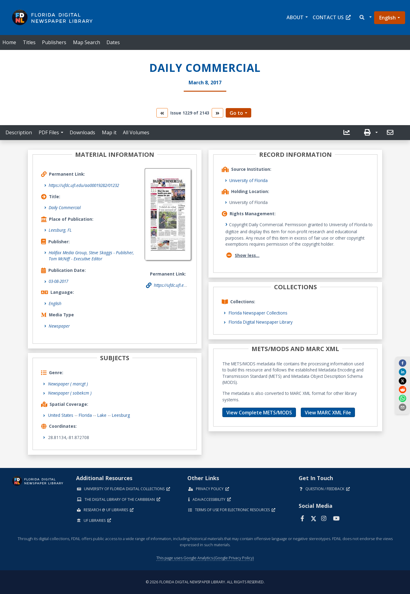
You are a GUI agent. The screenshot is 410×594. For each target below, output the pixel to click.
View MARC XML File (328, 412)
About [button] (295, 17)
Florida (85, 415)
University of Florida (248, 180)
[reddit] (402, 389)
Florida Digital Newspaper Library (261, 322)
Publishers (54, 42)
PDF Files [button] (49, 132)
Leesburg (121, 415)
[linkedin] (402, 372)
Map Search (86, 42)
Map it (109, 132)
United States (60, 415)
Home (9, 42)
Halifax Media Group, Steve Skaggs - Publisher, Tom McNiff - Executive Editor (91, 256)
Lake (101, 415)
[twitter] (402, 381)
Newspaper (59, 326)
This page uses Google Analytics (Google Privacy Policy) (205, 558)
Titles (29, 42)
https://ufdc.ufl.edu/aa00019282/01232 (84, 185)
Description (18, 132)
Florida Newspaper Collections (258, 313)
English (387, 17)
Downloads (82, 132)
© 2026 (205, 582)
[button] (365, 17)
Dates (113, 42)
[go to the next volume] (217, 113)
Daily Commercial (65, 207)
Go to (236, 113)
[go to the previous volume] (162, 113)
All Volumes (136, 132)
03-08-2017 (58, 281)
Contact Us (332, 17)
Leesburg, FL (60, 230)
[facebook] (402, 363)
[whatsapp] (402, 398)
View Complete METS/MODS (259, 412)
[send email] (402, 407)
